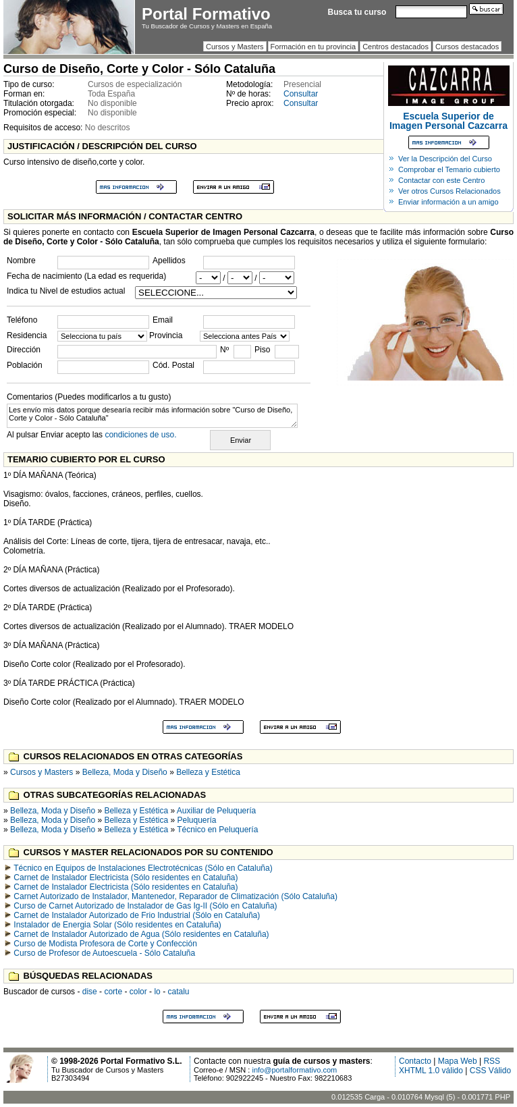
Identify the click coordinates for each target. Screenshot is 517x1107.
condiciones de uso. (140, 434)
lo (157, 991)
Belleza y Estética (208, 772)
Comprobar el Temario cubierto (449, 169)
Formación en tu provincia (313, 47)
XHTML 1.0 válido (431, 1070)
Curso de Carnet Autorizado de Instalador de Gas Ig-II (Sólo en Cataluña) (145, 906)
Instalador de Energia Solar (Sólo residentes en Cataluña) (117, 924)
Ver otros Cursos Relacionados (449, 191)
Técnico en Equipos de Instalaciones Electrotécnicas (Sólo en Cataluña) (143, 868)
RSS (491, 1061)
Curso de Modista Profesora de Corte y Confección (104, 943)
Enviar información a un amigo (448, 202)
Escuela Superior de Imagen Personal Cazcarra (448, 121)
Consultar (300, 94)
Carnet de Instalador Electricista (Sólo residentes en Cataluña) (125, 877)
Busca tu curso (357, 12)
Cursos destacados (467, 47)
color (138, 991)
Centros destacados (395, 47)
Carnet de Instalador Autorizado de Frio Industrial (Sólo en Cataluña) (136, 915)
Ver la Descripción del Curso (445, 159)
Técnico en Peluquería (217, 829)
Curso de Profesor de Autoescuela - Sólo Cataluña (104, 953)
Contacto (415, 1061)
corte (113, 991)
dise (89, 991)
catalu (178, 991)
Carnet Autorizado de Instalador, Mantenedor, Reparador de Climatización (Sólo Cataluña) (175, 896)
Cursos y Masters (235, 47)
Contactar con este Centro (441, 180)
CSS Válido (490, 1070)
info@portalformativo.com (294, 1070)
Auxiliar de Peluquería (216, 810)
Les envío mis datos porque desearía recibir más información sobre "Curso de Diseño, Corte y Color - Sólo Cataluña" (152, 416)
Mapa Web (457, 1061)
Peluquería (197, 820)
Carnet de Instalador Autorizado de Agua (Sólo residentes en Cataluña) (141, 934)
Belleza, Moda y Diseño (124, 772)
